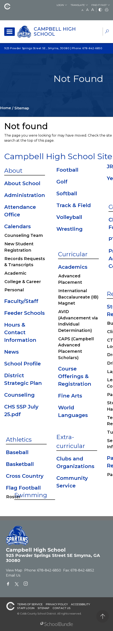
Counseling (19, 395)
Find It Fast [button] (99, 5)
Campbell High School (55, 31)
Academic (15, 273)
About (13, 170)
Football (67, 170)
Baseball (17, 452)
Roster (13, 496)
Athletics (19, 439)
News (11, 352)
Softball (66, 193)
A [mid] (87, 10)
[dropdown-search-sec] (107, 32)
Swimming (30, 494)
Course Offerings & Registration (74, 376)
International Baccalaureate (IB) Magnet (78, 297)
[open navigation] (9, 31)
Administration (24, 195)
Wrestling (69, 229)
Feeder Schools (24, 313)
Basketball (20, 464)
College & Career (22, 281)
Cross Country (25, 476)
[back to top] (102, 616)
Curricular (73, 254)
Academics (72, 267)
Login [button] (60, 5)
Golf (61, 182)
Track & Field (73, 205)
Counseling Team (23, 235)
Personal (14, 289)
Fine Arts (70, 396)
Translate (78, 5)
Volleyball (69, 217)
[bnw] (100, 10)
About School (22, 183)
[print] (106, 10)
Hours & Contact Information (20, 332)
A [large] (92, 9)
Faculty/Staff (21, 301)
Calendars (17, 226)
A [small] (82, 10)
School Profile (22, 364)
